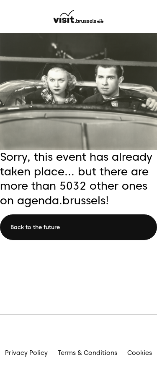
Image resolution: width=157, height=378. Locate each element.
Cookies (139, 353)
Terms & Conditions (87, 353)
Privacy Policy (26, 353)
